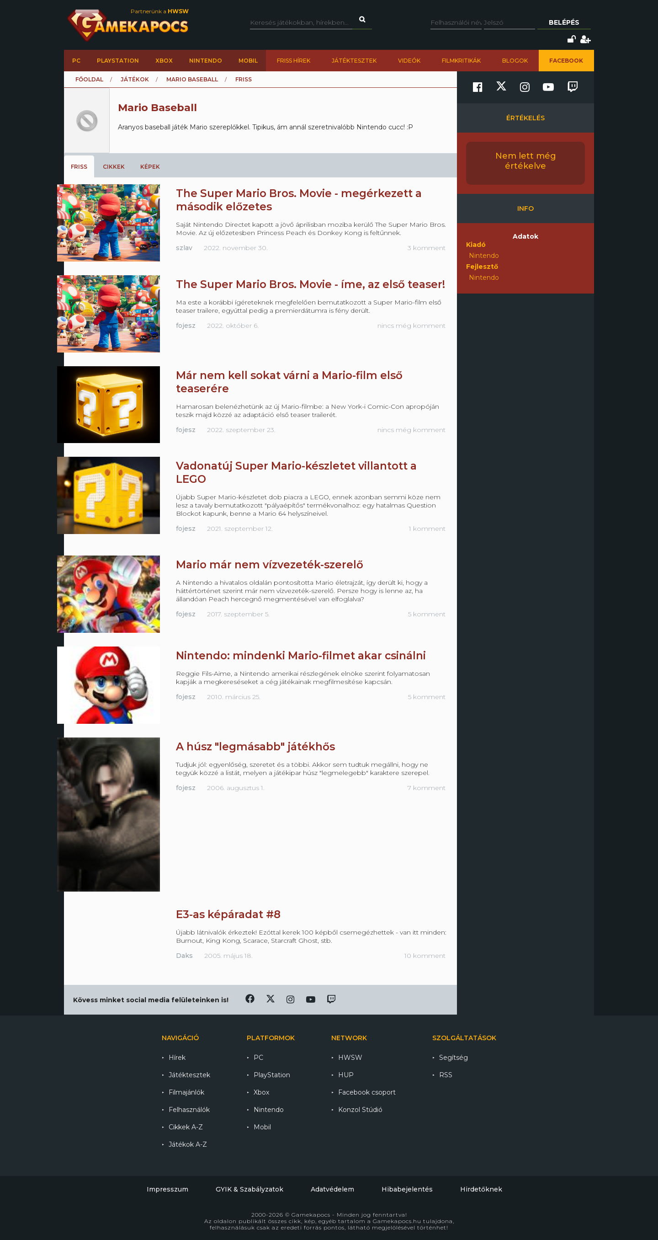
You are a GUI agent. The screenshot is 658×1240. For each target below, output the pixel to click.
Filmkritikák (461, 60)
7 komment (427, 788)
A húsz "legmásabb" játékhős (255, 746)
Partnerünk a (160, 11)
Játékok (135, 79)
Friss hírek (293, 60)
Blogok (515, 60)
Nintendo (205, 60)
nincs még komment (411, 325)
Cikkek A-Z (186, 1127)
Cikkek (114, 166)
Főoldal (89, 79)
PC (76, 60)
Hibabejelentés (407, 1189)
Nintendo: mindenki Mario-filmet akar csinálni (301, 655)
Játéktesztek (354, 60)
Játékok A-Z (188, 1144)
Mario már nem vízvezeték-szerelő (269, 564)
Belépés (564, 22)
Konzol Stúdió (360, 1110)
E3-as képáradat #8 (228, 914)
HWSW (350, 1057)
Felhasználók (189, 1110)
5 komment (427, 614)
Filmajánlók (186, 1092)
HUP (346, 1075)
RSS (445, 1075)
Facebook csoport (367, 1092)
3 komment (427, 248)
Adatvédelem (332, 1189)
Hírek (177, 1057)
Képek (150, 166)
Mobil (248, 60)
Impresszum (167, 1189)
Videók (409, 60)
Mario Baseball (192, 79)
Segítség (453, 1057)
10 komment (425, 955)
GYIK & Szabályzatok (249, 1189)
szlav (184, 248)
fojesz (186, 325)
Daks (184, 955)
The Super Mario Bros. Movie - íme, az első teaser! (310, 284)
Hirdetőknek (481, 1189)
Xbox (164, 60)
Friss (79, 166)
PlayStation (118, 60)
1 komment (427, 528)
